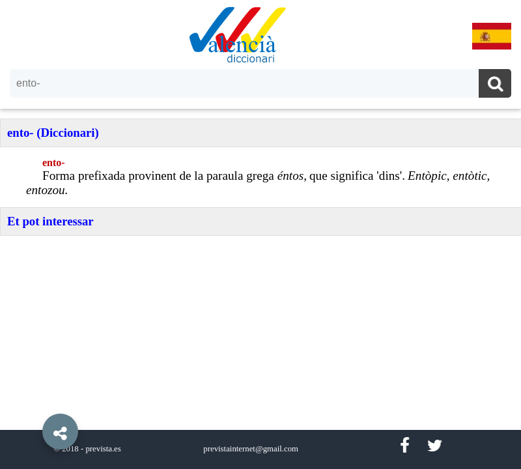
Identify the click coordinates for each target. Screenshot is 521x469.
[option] (260, 234)
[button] (33, 402)
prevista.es (102, 448)
